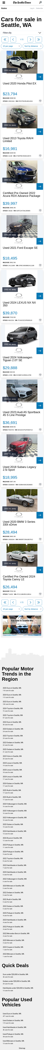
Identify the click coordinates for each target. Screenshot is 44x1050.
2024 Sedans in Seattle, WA (13, 730)
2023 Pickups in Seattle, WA (13, 846)
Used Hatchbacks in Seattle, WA (14, 1028)
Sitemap (22, 1048)
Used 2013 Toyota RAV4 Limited (18, 139)
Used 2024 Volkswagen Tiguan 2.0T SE (17, 359)
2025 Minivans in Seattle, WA (13, 941)
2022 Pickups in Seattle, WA (13, 928)
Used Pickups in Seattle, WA (13, 1035)
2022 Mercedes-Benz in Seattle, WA (16, 935)
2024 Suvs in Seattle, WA (12, 696)
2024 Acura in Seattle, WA (12, 839)
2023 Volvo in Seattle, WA (12, 757)
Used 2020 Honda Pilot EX (19, 83)
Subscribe (39, 8)
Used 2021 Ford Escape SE (20, 247)
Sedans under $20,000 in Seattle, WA (16, 982)
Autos (4, 8)
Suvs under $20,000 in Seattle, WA (15, 975)
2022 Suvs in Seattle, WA (12, 723)
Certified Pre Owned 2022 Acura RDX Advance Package (21, 194)
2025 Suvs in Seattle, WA (12, 689)
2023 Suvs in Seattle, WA (12, 703)
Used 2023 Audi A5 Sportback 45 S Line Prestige (21, 413)
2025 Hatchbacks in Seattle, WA (14, 873)
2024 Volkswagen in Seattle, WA (15, 805)
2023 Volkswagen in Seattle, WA (15, 819)
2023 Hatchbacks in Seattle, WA (14, 921)
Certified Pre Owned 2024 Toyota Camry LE (19, 578)
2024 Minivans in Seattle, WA (13, 887)
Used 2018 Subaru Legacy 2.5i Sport (19, 468)
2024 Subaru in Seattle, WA (13, 785)
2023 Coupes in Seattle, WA (13, 948)
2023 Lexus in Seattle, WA (12, 764)
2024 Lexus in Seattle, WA (12, 778)
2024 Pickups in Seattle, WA (13, 853)
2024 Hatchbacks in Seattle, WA (14, 832)
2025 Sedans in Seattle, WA (13, 750)
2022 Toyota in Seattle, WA (13, 860)
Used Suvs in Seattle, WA (12, 1015)
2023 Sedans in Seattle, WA (13, 744)
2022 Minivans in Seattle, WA (13, 955)
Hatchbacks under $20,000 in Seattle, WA (18, 989)
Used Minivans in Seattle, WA (13, 1042)
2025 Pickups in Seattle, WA (13, 914)
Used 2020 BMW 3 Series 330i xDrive (19, 523)
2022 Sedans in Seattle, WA (13, 894)
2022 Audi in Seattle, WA (12, 900)
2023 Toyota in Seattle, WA (13, 737)
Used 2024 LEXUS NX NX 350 (19, 304)
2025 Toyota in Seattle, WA (13, 716)
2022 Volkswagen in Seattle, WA (15, 880)
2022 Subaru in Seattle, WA (13, 907)
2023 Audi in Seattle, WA (12, 798)
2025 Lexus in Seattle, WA (12, 771)
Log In (32, 8)
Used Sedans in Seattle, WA (13, 1022)
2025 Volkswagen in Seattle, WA (15, 812)
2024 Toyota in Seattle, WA (13, 710)
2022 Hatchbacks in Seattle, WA (14, 866)
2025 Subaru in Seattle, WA (13, 825)
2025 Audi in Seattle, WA (12, 791)
